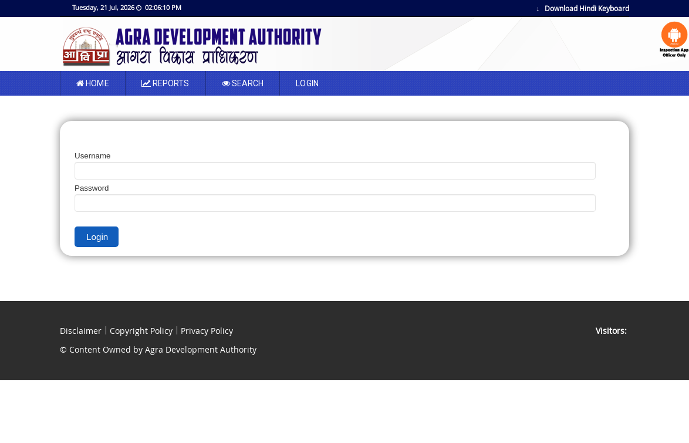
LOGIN (307, 83)
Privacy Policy (207, 330)
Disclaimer (81, 330)
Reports (165, 83)
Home (92, 83)
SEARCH (243, 83)
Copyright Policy (141, 330)
